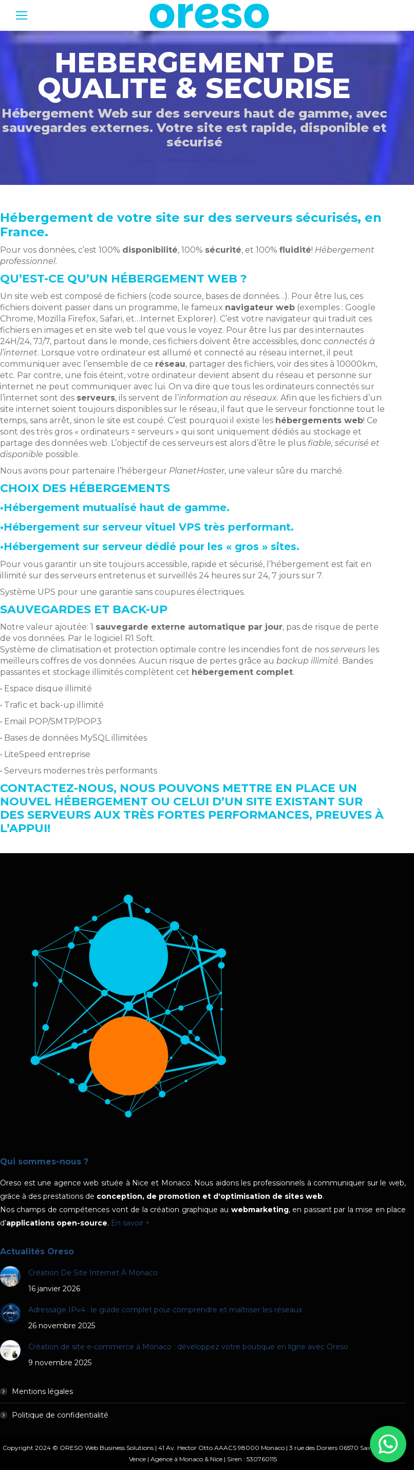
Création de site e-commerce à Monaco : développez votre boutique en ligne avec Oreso (188, 1346)
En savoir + (130, 1223)
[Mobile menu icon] (21, 15)
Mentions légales (42, 1391)
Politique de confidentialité (60, 1415)
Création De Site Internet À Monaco (93, 1272)
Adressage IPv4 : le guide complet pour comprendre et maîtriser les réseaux (165, 1309)
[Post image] (10, 1276)
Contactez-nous (57, 788)
